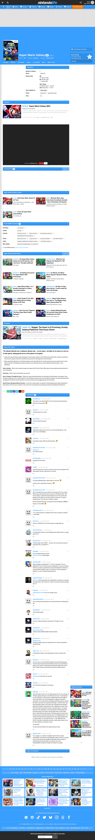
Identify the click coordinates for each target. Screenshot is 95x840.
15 (68, 551)
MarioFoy (35, 521)
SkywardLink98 (37, 578)
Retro (52, 117)
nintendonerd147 (38, 510)
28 (68, 691)
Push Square (14, 828)
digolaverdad (36, 733)
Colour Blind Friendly (57, 238)
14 (68, 540)
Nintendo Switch (52, 338)
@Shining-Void (36, 640)
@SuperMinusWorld (38, 630)
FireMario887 (37, 562)
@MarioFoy (36, 580)
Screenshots (21, 62)
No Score (74, 61)
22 (68, 627)
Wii (25, 58)
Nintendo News (50, 828)
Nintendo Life (33, 163)
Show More (47, 808)
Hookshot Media (26, 824)
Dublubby (35, 551)
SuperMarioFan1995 (39, 447)
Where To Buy (51, 62)
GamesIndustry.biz (75, 828)
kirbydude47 (36, 610)
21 (68, 618)
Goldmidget (36, 419)
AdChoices (56, 824)
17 (68, 577)
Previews (46, 338)
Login (85, 3)
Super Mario (43, 93)
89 (43, 203)
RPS (87, 828)
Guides (29, 62)
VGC (67, 828)
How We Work (27, 772)
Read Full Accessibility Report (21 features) (27, 244)
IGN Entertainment (39, 824)
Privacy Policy (49, 772)
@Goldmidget (36, 676)
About (16, 772)
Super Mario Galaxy (34, 55)
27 (68, 682)
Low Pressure (20, 228)
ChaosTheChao (37, 530)
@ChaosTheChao (37, 555)
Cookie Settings (80, 772)
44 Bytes (51, 824)
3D (41, 96)
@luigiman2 (36, 450)
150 (9, 203)
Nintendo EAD (50, 58)
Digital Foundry (40, 828)
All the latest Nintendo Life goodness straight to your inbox (47, 833)
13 (68, 530)
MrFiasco (35, 660)
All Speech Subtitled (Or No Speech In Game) (27, 241)
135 (9, 291)
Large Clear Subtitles (45, 238)
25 (68, 659)
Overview (5, 62)
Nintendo (35, 58)
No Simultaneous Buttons (46, 233)
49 (18, 117)
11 (68, 510)
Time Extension (31, 828)
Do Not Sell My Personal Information (68, 824)
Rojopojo (35, 590)
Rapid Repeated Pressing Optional (25, 235)
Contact (42, 772)
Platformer (42, 73)
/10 (79, 56)
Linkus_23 (36, 651)
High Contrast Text (21, 238)
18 (68, 590)
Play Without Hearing (45, 241)
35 (43, 303)
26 (68, 673)
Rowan (35, 674)
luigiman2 (36, 427)
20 (68, 609)
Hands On (35, 338)
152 (9, 216)
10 (68, 489)
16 (10, 264)
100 (43, 264)
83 (10, 277)
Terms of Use (58, 772)
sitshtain (35, 683)
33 (43, 315)
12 (68, 521)
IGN (56, 828)
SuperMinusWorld (38, 599)
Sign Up (88, 3)
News (43, 62)
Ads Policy (66, 772)
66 (43, 277)
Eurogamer (62, 828)
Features (41, 338)
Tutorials (19, 230)
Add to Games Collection (79, 49)
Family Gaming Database (21, 247)
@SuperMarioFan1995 (39, 592)
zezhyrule (35, 438)
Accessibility (36, 62)
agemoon (35, 410)
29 (10, 315)
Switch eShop (43, 90)
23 (68, 638)
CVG (83, 828)
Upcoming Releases (62, 338)
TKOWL (35, 467)
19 (18, 338)
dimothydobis (37, 458)
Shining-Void (36, 540)
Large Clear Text (33, 238)
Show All (66, 169)
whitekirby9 (36, 619)
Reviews (13, 62)
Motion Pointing (33, 233)
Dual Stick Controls (21, 233)
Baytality (35, 692)
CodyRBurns (36, 399)
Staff (21, 772)
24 (68, 650)
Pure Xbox (22, 828)
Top (11, 772)
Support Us (36, 772)
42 (43, 291)
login (49, 757)
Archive (73, 772)
